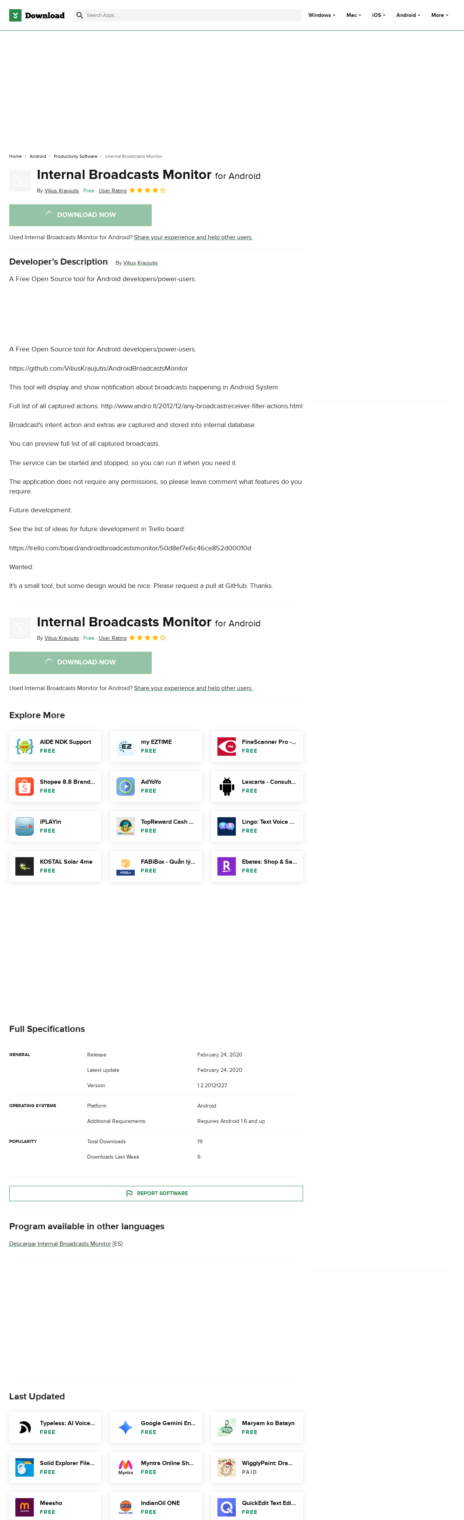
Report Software (156, 1193)
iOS (376, 15)
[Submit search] (80, 15)
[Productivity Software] (76, 157)
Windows (319, 15)
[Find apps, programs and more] (188, 15)
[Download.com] (37, 15)
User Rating (133, 190)
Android (406, 15)
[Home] (15, 157)
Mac (351, 15)
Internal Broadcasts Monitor (149, 174)
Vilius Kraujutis (140, 263)
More (440, 15)
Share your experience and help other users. (193, 237)
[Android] (38, 157)
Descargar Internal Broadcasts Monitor (60, 1244)
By (58, 190)
